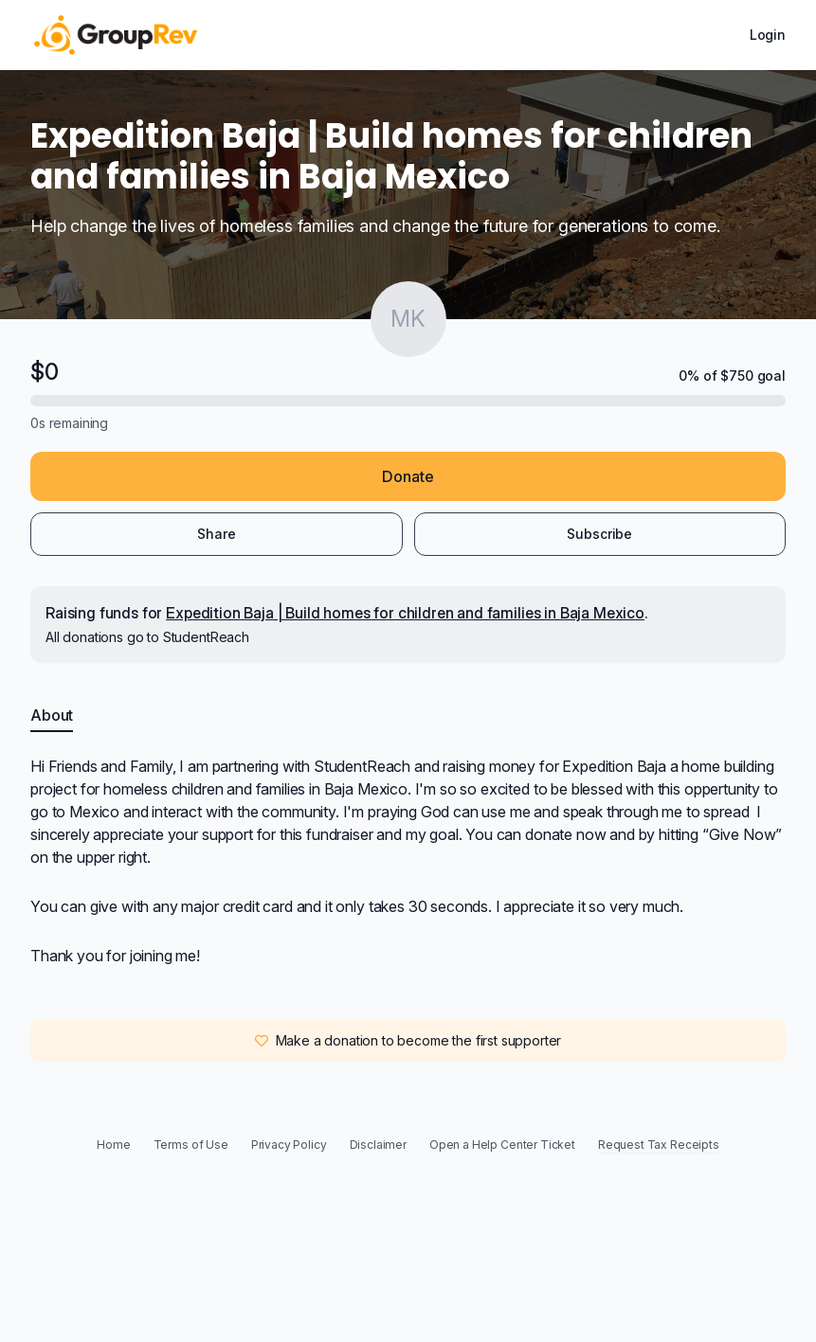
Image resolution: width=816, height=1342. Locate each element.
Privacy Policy (289, 1144)
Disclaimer (378, 1144)
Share (216, 534)
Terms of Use (191, 1144)
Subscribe (599, 534)
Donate (407, 476)
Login (768, 35)
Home (113, 1144)
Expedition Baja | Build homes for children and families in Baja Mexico (405, 612)
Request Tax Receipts (658, 1144)
